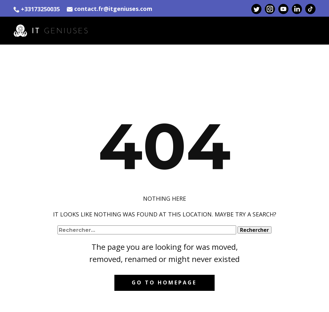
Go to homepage (164, 282)
